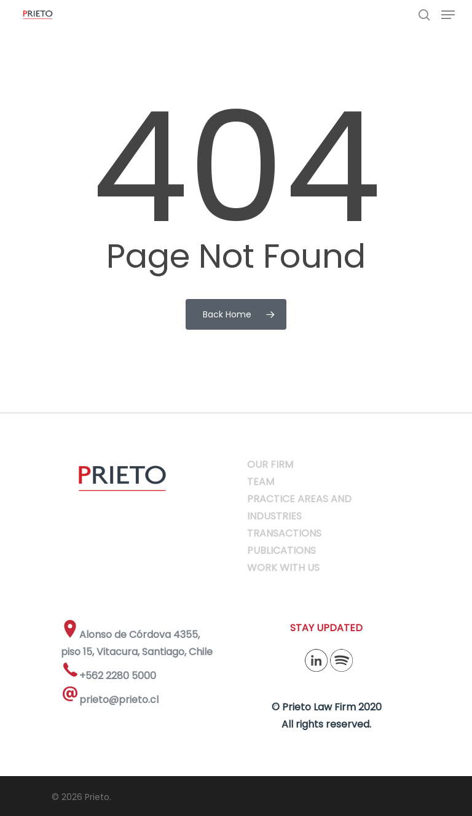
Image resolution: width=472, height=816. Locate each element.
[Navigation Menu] (448, 15)
